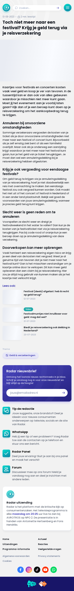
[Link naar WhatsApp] (53, 570)
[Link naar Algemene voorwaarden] (19, 556)
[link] (21, 355)
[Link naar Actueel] (55, 539)
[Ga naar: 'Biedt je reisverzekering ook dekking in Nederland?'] (37, 333)
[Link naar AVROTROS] (31, 584)
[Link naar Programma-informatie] (19, 549)
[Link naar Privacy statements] (55, 556)
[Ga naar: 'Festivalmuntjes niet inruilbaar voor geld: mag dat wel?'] (37, 314)
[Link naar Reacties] (55, 544)
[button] (57, 8)
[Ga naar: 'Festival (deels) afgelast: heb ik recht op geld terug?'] (37, 297)
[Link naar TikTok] (37, 570)
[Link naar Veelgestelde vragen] (55, 549)
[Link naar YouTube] (45, 570)
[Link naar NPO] (43, 584)
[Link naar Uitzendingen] (19, 544)
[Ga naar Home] (6, 7)
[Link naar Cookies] (37, 561)
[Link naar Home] (19, 539)
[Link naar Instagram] (29, 570)
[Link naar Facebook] (20, 570)
